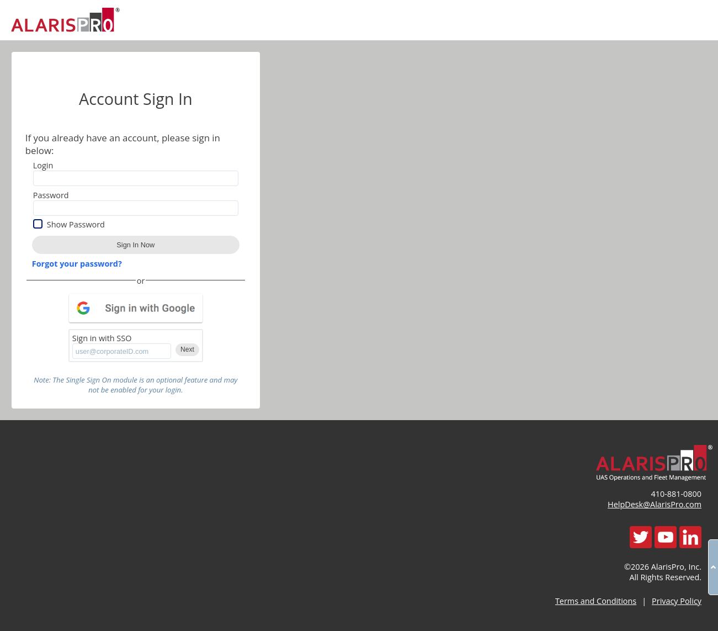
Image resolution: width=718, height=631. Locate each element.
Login (43, 165)
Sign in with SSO (102, 338)
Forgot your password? (77, 263)
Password (51, 195)
